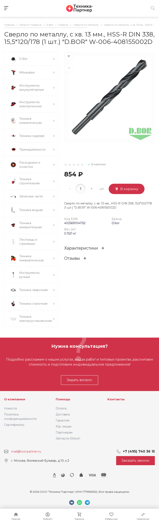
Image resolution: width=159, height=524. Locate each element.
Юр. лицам (63, 426)
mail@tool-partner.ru (26, 451)
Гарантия (62, 420)
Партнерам (64, 432)
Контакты (116, 399)
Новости (10, 408)
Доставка (63, 414)
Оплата (61, 408)
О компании (14, 399)
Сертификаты (14, 425)
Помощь (63, 399)
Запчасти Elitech (68, 438)
